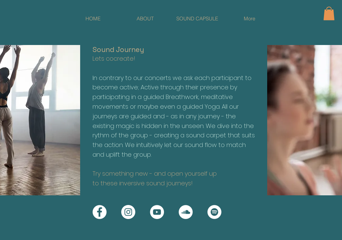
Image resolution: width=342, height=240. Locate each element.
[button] (329, 13)
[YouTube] (157, 212)
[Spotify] (214, 212)
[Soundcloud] (186, 212)
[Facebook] (100, 212)
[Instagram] (128, 212)
